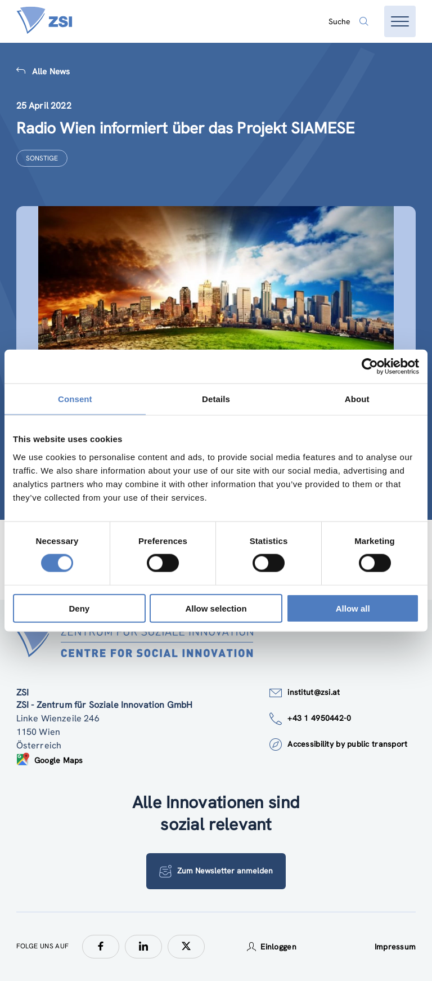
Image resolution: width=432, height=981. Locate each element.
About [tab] (357, 399)
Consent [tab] (75, 399)
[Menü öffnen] (400, 21)
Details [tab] (216, 399)
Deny (79, 608)
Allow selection (215, 608)
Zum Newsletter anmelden (216, 871)
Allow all (353, 608)
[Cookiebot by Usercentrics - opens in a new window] (370, 366)
